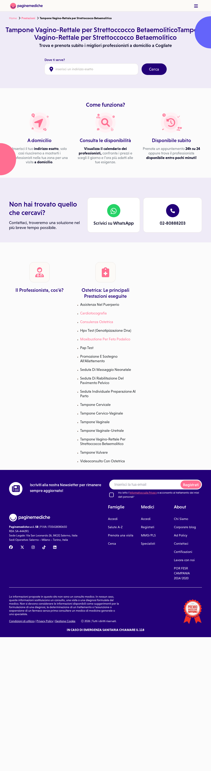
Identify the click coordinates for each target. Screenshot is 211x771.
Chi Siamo (181, 519)
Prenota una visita (120, 535)
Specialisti (148, 543)
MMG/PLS (148, 535)
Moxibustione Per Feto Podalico (105, 339)
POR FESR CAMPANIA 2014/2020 (182, 573)
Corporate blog (185, 527)
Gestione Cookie (65, 621)
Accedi (113, 519)
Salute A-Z (115, 527)
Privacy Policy (44, 621)
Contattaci (181, 543)
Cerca (154, 69)
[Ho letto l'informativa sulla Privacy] (111, 495)
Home (13, 18)
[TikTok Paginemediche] (44, 547)
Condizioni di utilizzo (22, 621)
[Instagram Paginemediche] (33, 547)
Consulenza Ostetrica (96, 322)
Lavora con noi (184, 560)
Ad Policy (180, 535)
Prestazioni (28, 18)
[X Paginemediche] (22, 547)
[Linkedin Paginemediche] (54, 547)
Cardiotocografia (93, 313)
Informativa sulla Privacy (143, 492)
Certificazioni (183, 552)
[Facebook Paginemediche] (11, 547)
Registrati (191, 485)
